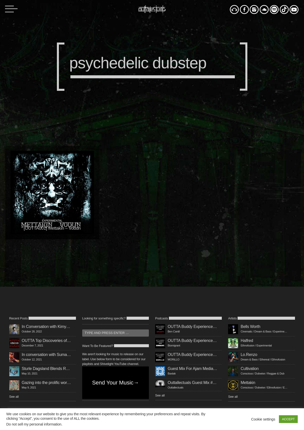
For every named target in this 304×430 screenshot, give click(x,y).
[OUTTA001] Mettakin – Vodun (52, 228)
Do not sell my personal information (33, 424)
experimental (52, 220)
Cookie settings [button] (263, 419)
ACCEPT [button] (288, 419)
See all (14, 396)
